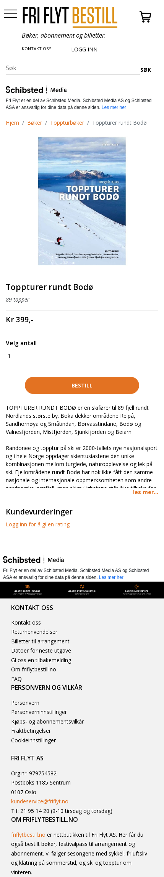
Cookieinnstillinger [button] (33, 740)
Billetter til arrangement (40, 641)
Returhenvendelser (34, 631)
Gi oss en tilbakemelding (41, 660)
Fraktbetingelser (31, 730)
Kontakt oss (26, 622)
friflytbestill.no (28, 834)
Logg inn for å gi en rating (38, 524)
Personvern (25, 702)
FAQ (16, 678)
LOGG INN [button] (84, 49)
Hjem (12, 122)
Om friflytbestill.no (33, 669)
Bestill (82, 385)
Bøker (34, 122)
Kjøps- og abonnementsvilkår (47, 721)
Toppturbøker (67, 122)
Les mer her (114, 107)
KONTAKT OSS (37, 48)
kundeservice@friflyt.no (39, 801)
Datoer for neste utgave (41, 650)
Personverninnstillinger (39, 711)
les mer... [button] (145, 492)
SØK (145, 69)
